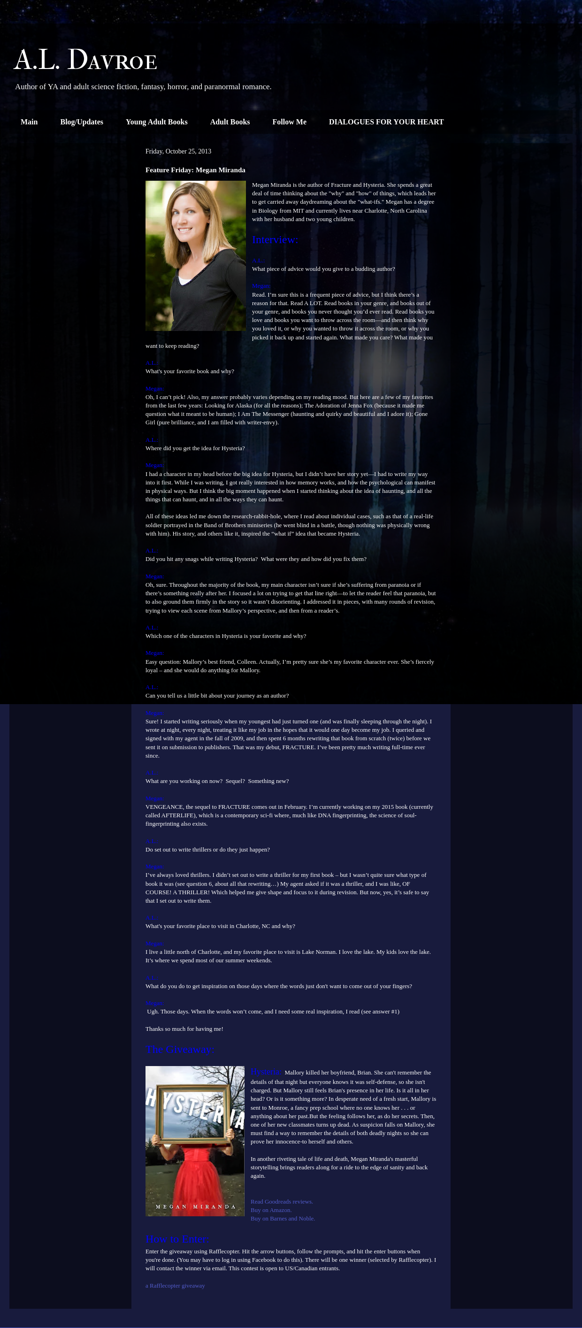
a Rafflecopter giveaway (175, 1285)
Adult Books (230, 122)
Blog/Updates (81, 122)
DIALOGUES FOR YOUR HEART (386, 122)
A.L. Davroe (86, 60)
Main (29, 122)
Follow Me (289, 122)
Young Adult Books (157, 122)
